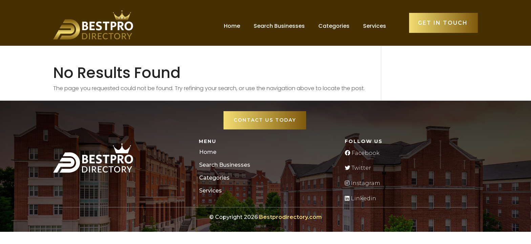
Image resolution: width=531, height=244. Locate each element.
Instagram (362, 183)
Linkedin (360, 198)
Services (374, 26)
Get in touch (443, 23)
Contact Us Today (265, 120)
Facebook (362, 153)
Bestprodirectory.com (290, 217)
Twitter (358, 168)
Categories (333, 26)
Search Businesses (279, 26)
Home (232, 26)
